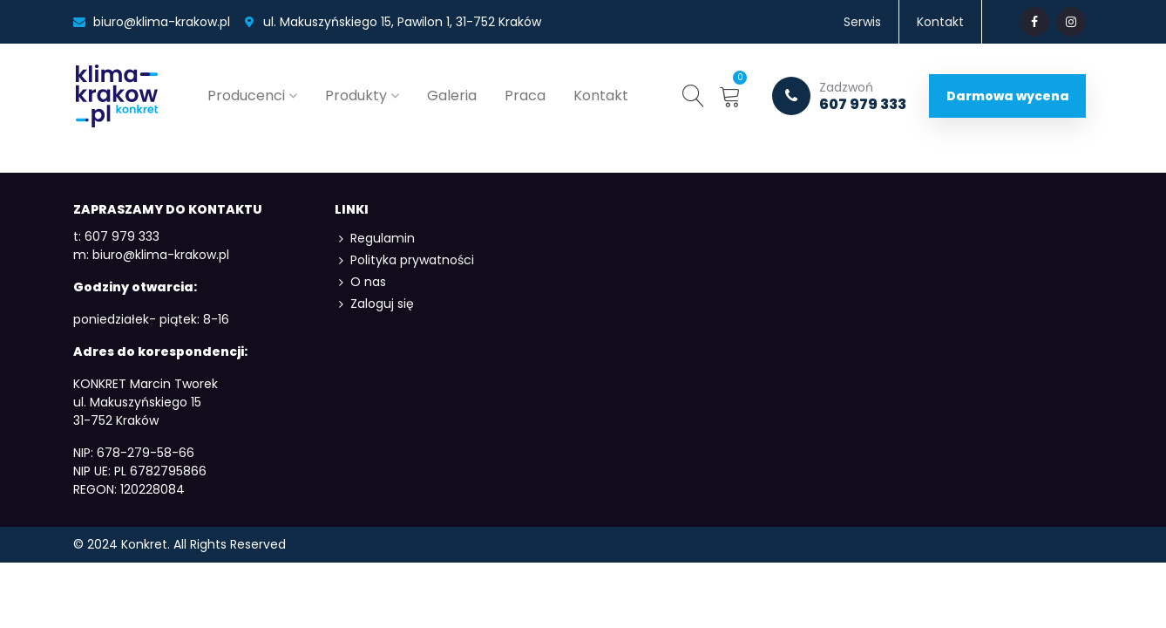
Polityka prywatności (404, 260)
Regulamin (375, 238)
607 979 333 (839, 96)
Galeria (452, 95)
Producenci (246, 95)
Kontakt (600, 95)
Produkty (356, 95)
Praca (525, 95)
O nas (360, 282)
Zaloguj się (374, 304)
